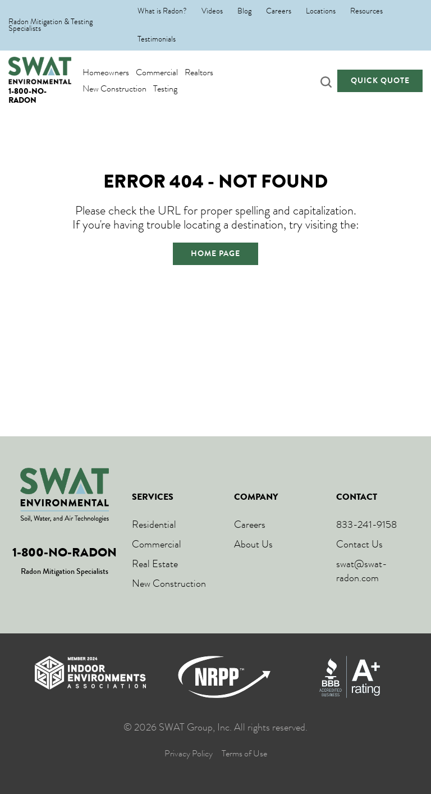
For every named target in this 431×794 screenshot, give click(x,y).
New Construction (114, 88)
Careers (278, 11)
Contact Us (359, 544)
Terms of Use (244, 754)
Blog (244, 11)
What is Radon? (162, 11)
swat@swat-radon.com (361, 570)
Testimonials (156, 39)
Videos (212, 11)
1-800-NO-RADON (27, 95)
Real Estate (155, 563)
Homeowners (105, 72)
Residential (154, 524)
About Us (253, 544)
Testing (165, 88)
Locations (321, 11)
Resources (366, 11)
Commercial (157, 72)
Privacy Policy (188, 754)
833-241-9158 (366, 524)
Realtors (199, 72)
